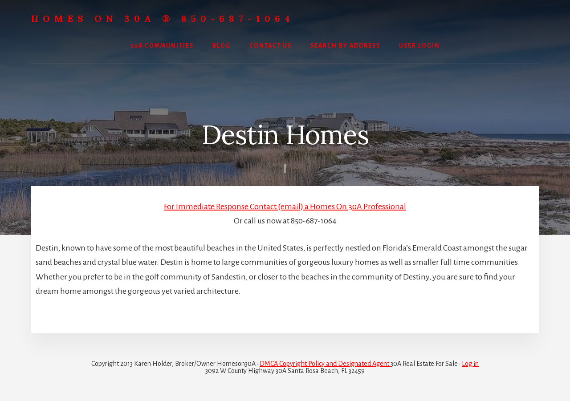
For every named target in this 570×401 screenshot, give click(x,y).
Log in (470, 363)
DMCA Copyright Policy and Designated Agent (325, 363)
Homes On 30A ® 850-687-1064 (162, 18)
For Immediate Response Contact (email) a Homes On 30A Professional (285, 206)
